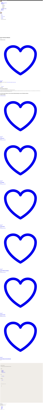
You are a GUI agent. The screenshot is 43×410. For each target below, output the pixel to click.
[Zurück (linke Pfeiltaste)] (0, 403)
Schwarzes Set (2, 138)
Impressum (3, 370)
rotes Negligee (2, 182)
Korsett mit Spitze (2, 314)
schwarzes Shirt (2, 226)
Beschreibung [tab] (2, 86)
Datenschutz (3, 371)
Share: (0, 82)
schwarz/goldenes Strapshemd (4, 270)
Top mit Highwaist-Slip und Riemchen (5, 358)
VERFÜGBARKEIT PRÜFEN (3, 272)
